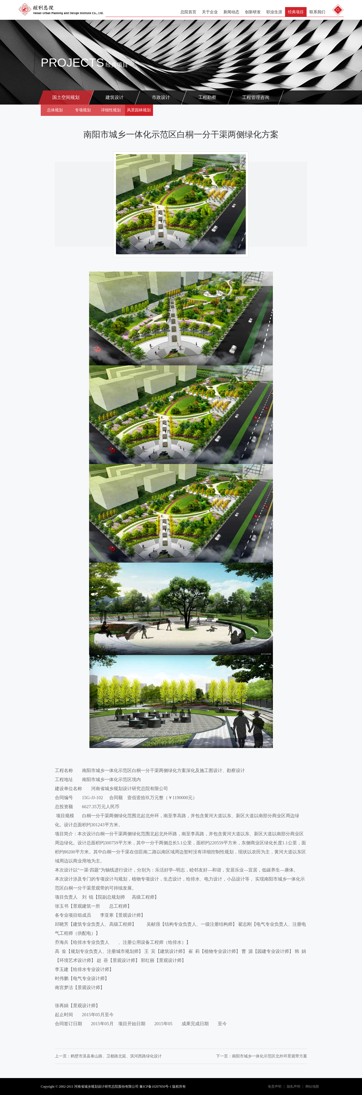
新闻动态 (231, 12)
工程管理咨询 (255, 97)
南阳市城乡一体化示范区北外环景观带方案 (269, 1056)
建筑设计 (114, 97)
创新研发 (253, 12)
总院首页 (188, 12)
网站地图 (312, 1087)
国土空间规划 (65, 97)
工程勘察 (207, 97)
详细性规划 (111, 110)
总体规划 (55, 110)
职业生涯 (274, 12)
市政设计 (161, 97)
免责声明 (274, 1087)
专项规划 (83, 110)
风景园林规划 (139, 110)
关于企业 (210, 12)
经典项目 (296, 12)
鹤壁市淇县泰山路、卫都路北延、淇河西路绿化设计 (116, 1056)
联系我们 (317, 12)
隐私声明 (293, 1087)
